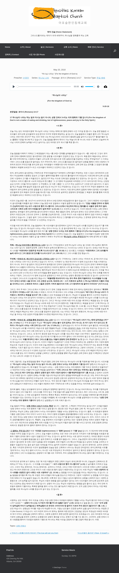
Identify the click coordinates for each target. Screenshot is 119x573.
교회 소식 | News (71, 47)
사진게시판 (59, 54)
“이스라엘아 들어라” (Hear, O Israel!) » (93, 533)
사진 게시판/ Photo (37, 54)
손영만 (26, 78)
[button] (115, 50)
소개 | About (25, 47)
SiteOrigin (57, 567)
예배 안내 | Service (96, 47)
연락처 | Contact (12, 54)
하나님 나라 (43, 78)
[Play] (13, 86)
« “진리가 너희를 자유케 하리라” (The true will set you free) (34, 533)
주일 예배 (101, 78)
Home (7, 47)
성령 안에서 (21, 526)
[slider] (44, 86)
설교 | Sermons (47, 47)
